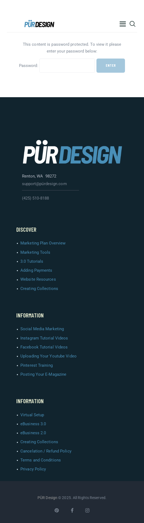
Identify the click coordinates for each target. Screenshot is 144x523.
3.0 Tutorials (31, 261)
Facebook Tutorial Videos (44, 347)
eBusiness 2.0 (33, 432)
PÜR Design (47, 498)
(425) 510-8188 (35, 198)
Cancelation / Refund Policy (45, 451)
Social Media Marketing (42, 328)
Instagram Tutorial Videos (44, 338)
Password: (57, 66)
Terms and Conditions (40, 460)
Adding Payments (36, 270)
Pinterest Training (36, 365)
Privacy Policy (33, 469)
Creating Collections (39, 288)
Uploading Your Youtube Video (48, 356)
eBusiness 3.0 (33, 423)
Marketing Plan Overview (42, 243)
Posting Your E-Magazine (43, 374)
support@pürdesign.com (44, 183)
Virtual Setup (32, 414)
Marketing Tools (35, 252)
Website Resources (38, 279)
